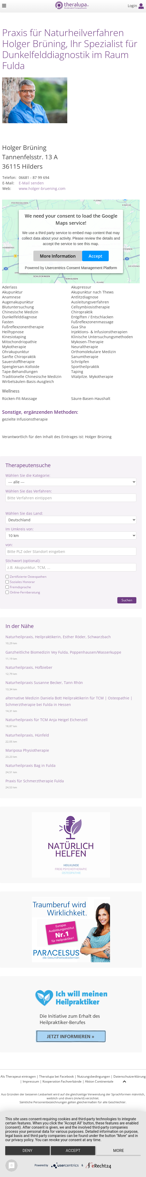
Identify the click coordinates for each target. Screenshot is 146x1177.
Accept (95, 256)
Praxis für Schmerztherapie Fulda (34, 780)
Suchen (126, 600)
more (118, 1150)
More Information (58, 256)
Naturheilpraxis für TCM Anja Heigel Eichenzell (46, 719)
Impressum (31, 1081)
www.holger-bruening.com (42, 188)
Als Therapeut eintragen (18, 1076)
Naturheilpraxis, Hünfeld (27, 735)
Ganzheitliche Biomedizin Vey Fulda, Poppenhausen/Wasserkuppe (63, 652)
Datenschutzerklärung (129, 1076)
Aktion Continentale (99, 1081)
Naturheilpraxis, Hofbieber (28, 667)
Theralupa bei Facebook (56, 1076)
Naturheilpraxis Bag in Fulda (30, 765)
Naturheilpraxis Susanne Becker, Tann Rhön (44, 682)
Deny (27, 1150)
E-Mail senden (31, 182)
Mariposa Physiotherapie (27, 750)
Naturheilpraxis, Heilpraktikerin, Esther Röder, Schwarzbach (58, 636)
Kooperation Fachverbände (62, 1081)
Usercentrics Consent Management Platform (81, 268)
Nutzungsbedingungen (93, 1076)
